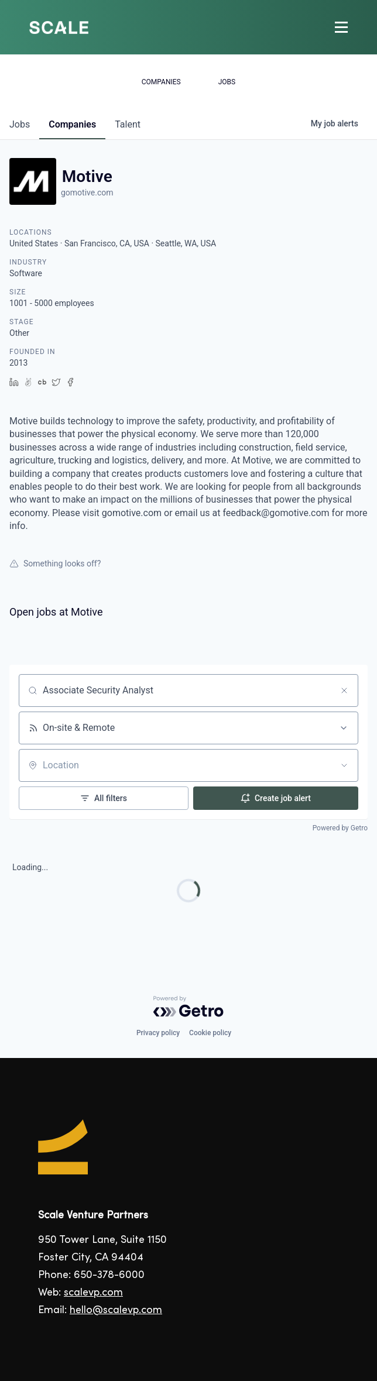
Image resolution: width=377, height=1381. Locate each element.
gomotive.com (87, 192)
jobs (19, 124)
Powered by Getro (340, 828)
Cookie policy (210, 1033)
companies (72, 124)
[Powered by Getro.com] (188, 1006)
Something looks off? (55, 563)
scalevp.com (93, 1293)
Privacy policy (158, 1033)
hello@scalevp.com (116, 1310)
